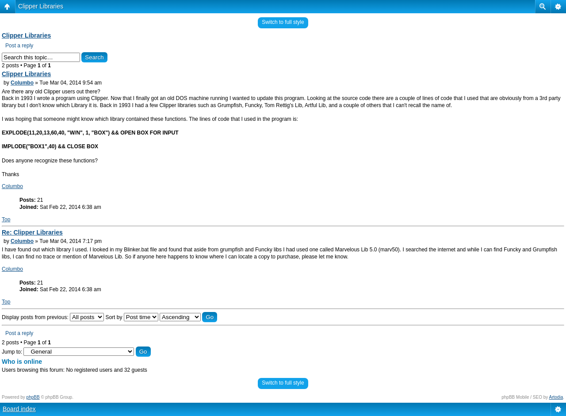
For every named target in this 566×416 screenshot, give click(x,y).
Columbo (22, 83)
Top (6, 219)
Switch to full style (283, 22)
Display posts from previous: (53, 317)
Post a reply (19, 45)
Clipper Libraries (40, 6)
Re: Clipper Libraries (32, 232)
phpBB (33, 397)
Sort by (131, 317)
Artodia (556, 397)
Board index (19, 408)
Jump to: (12, 352)
